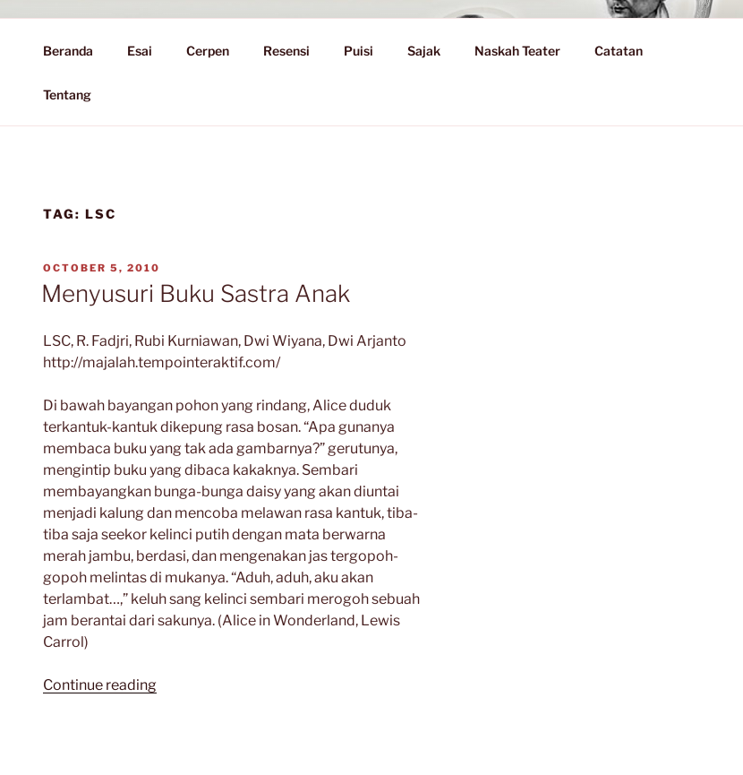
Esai (139, 50)
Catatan (627, 50)
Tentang (75, 94)
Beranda (68, 50)
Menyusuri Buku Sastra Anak (195, 293)
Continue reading (100, 684)
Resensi (286, 50)
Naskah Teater (517, 50)
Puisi (358, 50)
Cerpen (207, 50)
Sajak (423, 50)
